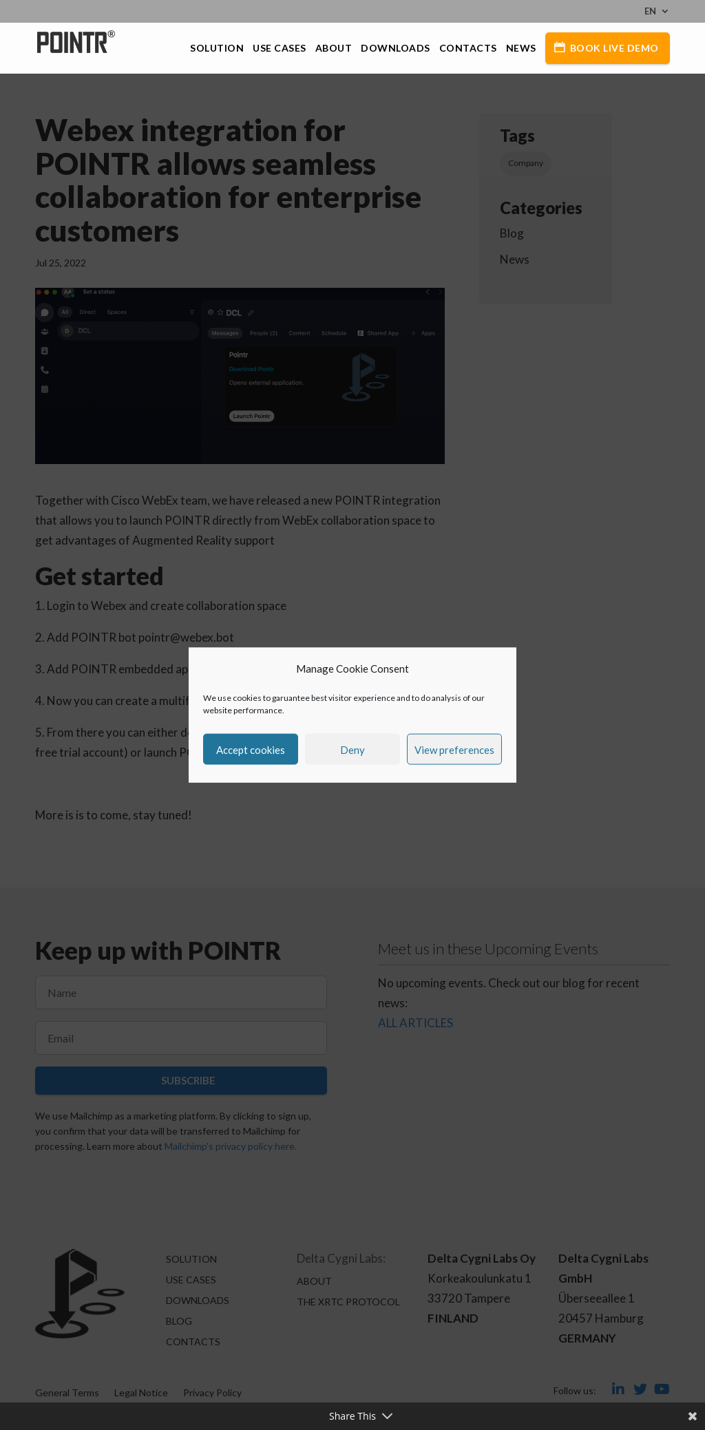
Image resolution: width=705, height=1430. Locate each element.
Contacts (468, 48)
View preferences (454, 749)
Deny (352, 749)
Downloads (395, 48)
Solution (217, 48)
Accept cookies (250, 749)
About (333, 48)
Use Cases (279, 48)
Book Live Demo (614, 48)
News (521, 48)
